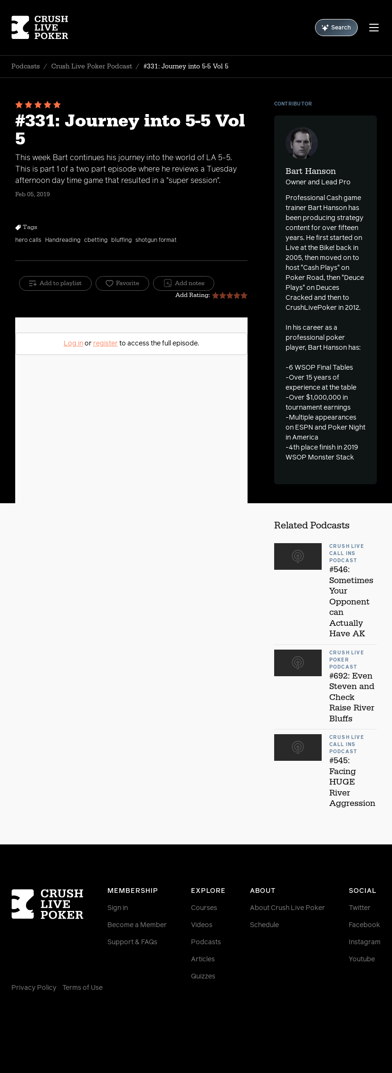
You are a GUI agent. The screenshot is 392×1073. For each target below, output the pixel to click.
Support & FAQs (132, 942)
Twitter (360, 908)
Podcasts (25, 66)
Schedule (264, 925)
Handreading (62, 240)
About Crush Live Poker (287, 908)
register (105, 343)
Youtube (362, 959)
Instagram (365, 942)
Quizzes (203, 976)
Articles (203, 959)
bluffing (121, 240)
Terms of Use (82, 988)
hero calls (28, 240)
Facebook (364, 925)
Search (336, 27)
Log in (73, 343)
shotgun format (156, 240)
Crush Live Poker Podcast (91, 66)
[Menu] (374, 27)
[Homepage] (42, 27)
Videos (201, 925)
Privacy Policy (34, 988)
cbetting (95, 240)
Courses (204, 908)
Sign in (117, 908)
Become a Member (137, 925)
